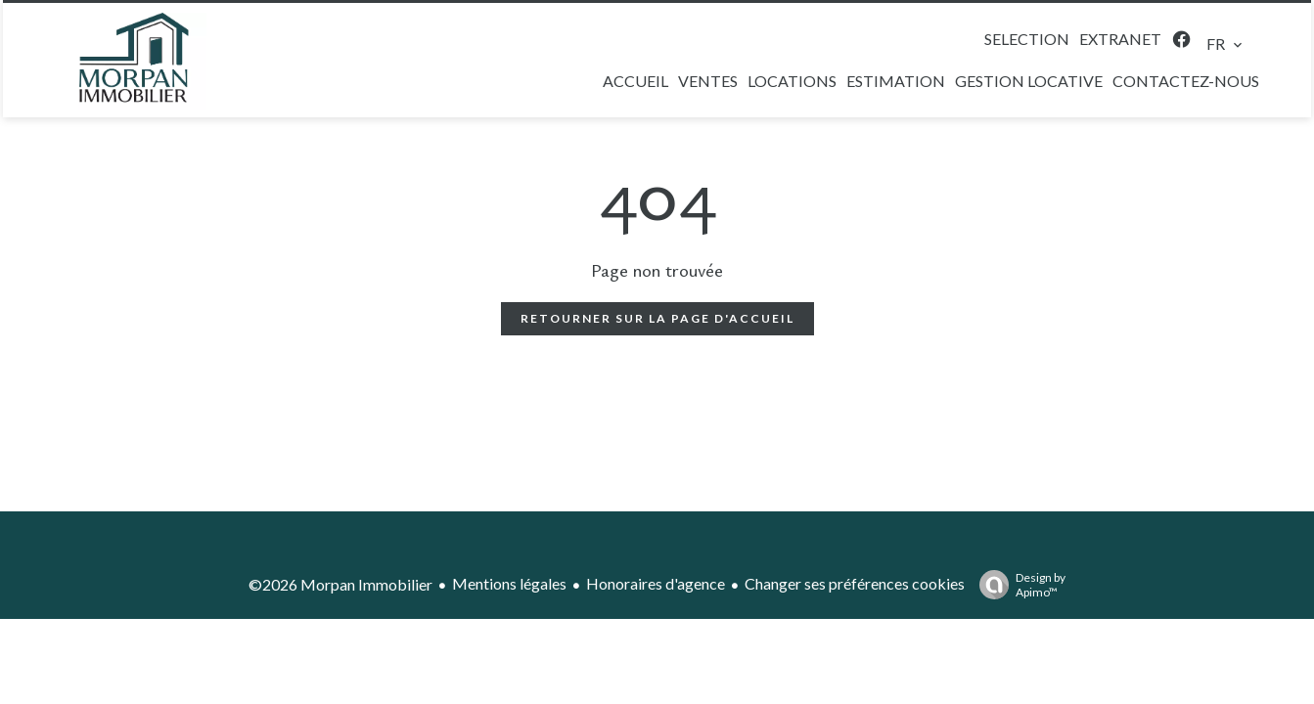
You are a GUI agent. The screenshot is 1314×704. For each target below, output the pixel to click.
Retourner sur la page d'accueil (657, 318)
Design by (1017, 584)
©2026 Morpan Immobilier (340, 584)
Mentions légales (509, 583)
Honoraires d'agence (655, 583)
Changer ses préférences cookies (855, 583)
